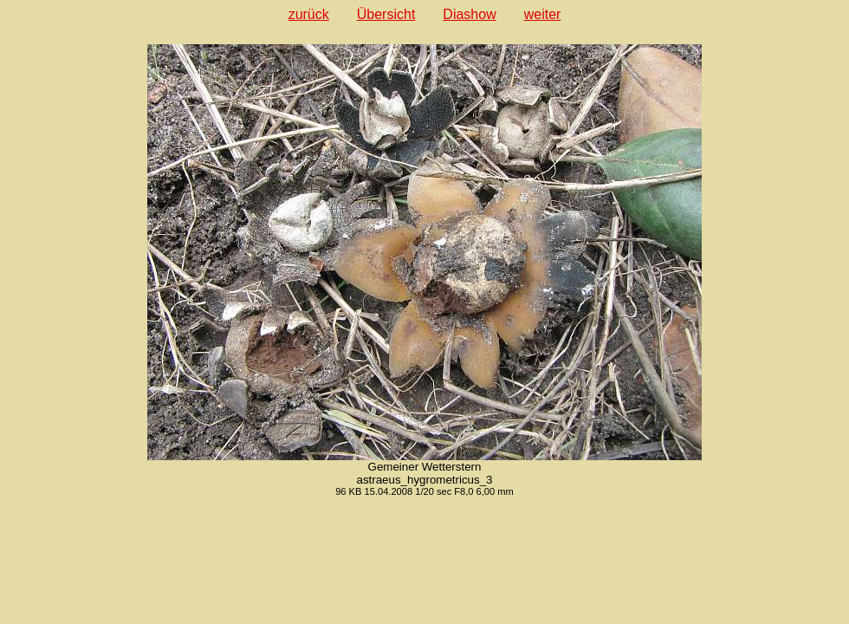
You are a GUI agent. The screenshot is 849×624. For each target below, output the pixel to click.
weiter (542, 14)
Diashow (469, 14)
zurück (308, 14)
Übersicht (386, 14)
